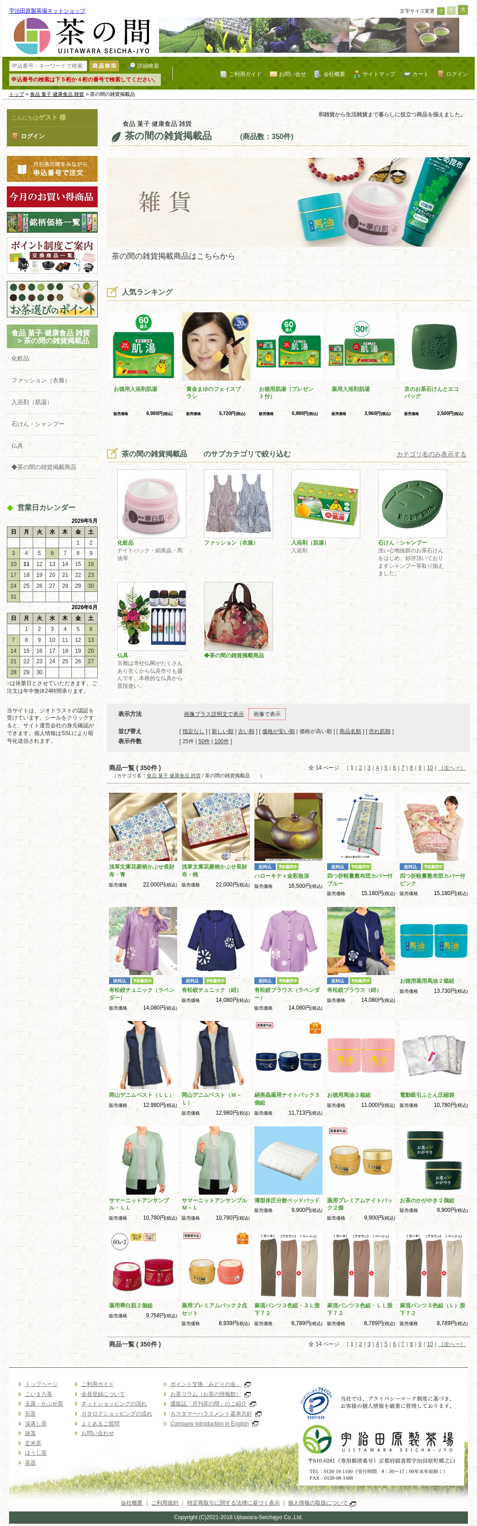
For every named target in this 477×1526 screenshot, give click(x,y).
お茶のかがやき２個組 (427, 1200)
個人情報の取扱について (322, 1503)
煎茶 (30, 1414)
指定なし (193, 731)
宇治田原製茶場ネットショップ (47, 11)
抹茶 (30, 1433)
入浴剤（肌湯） (32, 402)
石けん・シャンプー (38, 423)
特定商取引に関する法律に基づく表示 (233, 1503)
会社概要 (334, 74)
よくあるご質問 (100, 1424)
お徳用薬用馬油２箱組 (427, 981)
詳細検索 (148, 66)
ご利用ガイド (245, 74)
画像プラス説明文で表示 (214, 714)
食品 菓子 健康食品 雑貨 (57, 94)
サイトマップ (379, 74)
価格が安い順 (278, 731)
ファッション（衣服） (40, 380)
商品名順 (350, 731)
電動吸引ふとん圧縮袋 (427, 1095)
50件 (204, 741)
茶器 (30, 1463)
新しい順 (223, 731)
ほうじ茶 (36, 1453)
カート (420, 74)
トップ (16, 94)
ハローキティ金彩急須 (281, 876)
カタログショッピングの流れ (116, 1414)
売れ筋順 (380, 731)
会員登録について (103, 1394)
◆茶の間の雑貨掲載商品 (43, 467)
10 (430, 768)
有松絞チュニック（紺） (212, 990)
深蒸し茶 (36, 1424)
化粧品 (20, 358)
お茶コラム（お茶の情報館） (210, 1394)
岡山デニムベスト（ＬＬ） (141, 1095)
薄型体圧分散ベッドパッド (287, 1200)
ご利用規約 (165, 1503)
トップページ (41, 1384)
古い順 (246, 731)
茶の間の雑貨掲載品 (64, 341)
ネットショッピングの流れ (114, 1404)
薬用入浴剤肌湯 (351, 389)
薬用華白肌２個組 (131, 1305)
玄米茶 (33, 1443)
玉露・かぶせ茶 (44, 1404)
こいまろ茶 (38, 1394)
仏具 (17, 445)
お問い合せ (292, 74)
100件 (221, 741)
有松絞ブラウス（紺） (354, 990)
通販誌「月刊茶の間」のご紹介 (213, 1404)
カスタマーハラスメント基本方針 (216, 1414)
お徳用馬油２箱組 (349, 1095)
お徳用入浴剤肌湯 (135, 389)
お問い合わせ (97, 1433)
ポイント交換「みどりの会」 (210, 1384)
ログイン (457, 74)
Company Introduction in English (214, 1424)
